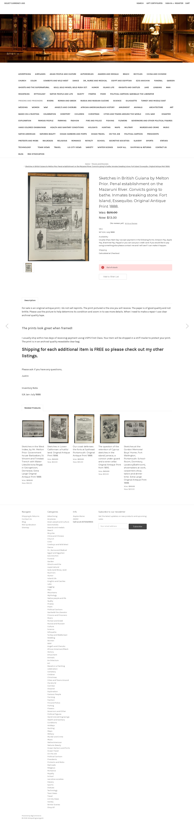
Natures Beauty (48, 134)
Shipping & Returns (140, 147)
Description (29, 300)
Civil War (151, 114)
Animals (139, 107)
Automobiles (86, 74)
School (101, 140)
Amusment (124, 107)
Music (167, 127)
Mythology (39, 94)
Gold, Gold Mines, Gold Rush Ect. (70, 87)
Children (79, 114)
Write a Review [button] (131, 223)
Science (117, 100)
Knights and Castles (129, 87)
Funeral (158, 80)
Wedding (22, 107)
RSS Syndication (35, 154)
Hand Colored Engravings (32, 127)
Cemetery (65, 114)
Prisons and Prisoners (30, 100)
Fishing (110, 120)
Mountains (24, 94)
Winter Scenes (105, 147)
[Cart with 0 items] (187, 3)
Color (34, 80)
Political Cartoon (133, 134)
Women (35, 107)
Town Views (44, 147)
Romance (76, 140)
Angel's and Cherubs (65, 107)
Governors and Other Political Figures (151, 120)
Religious (62, 140)
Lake (146, 87)
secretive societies (119, 140)
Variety (89, 147)
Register (179, 3)
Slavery (138, 140)
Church (22, 80)
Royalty (89, 140)
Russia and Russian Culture (94, 100)
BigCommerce (36, 816)
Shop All (121, 147)
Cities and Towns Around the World (122, 114)
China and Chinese (156, 74)
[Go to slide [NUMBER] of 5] (7, 326)
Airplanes (40, 74)
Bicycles (138, 74)
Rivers (50, 100)
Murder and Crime (149, 127)
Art (171, 107)
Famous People (45, 120)
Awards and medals (108, 74)
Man (168, 87)
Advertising (24, 74)
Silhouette (131, 100)
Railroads (48, 140)
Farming (62, 120)
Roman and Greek (67, 100)
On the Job (114, 134)
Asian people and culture (63, 74)
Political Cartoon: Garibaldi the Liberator (132, 94)
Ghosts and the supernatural (33, 87)
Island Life (108, 87)
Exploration (26, 120)
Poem (103, 94)
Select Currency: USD (15, 3)
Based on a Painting (28, 114)
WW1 (47, 107)
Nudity (80, 94)
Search (140, 3)
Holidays (92, 127)
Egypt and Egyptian (121, 80)
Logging (157, 87)
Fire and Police (94, 120)
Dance (75, 80)
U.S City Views (74, 147)
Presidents (153, 134)
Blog (20, 154)
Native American (26, 134)
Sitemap (25, 527)
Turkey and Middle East (153, 100)
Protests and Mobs (28, 140)
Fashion (76, 120)
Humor (95, 87)
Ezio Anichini (143, 80)
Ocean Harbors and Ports (73, 134)
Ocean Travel (98, 134)
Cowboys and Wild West (55, 80)
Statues (164, 140)
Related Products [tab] (32, 408)
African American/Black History (98, 107)
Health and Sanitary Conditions (67, 127)
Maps (117, 127)
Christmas (93, 114)
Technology (25, 147)
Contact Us (161, 147)
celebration (49, 114)
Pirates (92, 94)
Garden (171, 80)
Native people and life (61, 94)
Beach (126, 74)
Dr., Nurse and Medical (95, 80)
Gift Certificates (154, 3)
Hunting (106, 127)
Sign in (168, 3)
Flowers (122, 120)
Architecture (157, 107)
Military (129, 127)
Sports (151, 140)
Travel (58, 147)
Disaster (167, 114)
